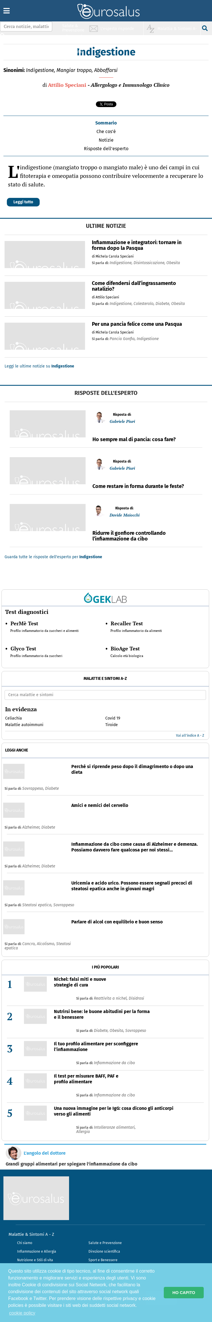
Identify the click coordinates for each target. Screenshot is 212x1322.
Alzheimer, (31, 827)
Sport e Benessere (103, 1260)
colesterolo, (145, 303)
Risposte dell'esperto (106, 148)
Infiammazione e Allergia (36, 1251)
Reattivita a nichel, (111, 998)
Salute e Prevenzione (105, 1243)
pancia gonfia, (123, 338)
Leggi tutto (23, 202)
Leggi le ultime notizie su (39, 366)
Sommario (106, 123)
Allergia (83, 1131)
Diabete (52, 788)
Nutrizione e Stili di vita (35, 1260)
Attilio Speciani (67, 84)
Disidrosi (136, 998)
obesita (173, 262)
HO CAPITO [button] (183, 1292)
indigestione (148, 338)
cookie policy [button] (22, 1313)
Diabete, (102, 1030)
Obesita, (117, 1030)
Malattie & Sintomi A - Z (31, 1234)
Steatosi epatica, (37, 905)
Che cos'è (106, 131)
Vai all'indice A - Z (190, 736)
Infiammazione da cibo (114, 1062)
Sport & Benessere (72, 60)
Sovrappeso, (33, 788)
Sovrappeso (63, 905)
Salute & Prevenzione (73, 27)
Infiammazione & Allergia (75, 38)
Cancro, (29, 943)
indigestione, (122, 262)
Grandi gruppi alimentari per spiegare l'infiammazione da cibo (71, 1164)
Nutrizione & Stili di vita (73, 49)
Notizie (106, 140)
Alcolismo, (46, 943)
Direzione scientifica (104, 1251)
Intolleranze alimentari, (115, 1127)
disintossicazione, (150, 262)
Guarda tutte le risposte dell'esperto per (53, 556)
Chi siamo (24, 1243)
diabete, (163, 303)
